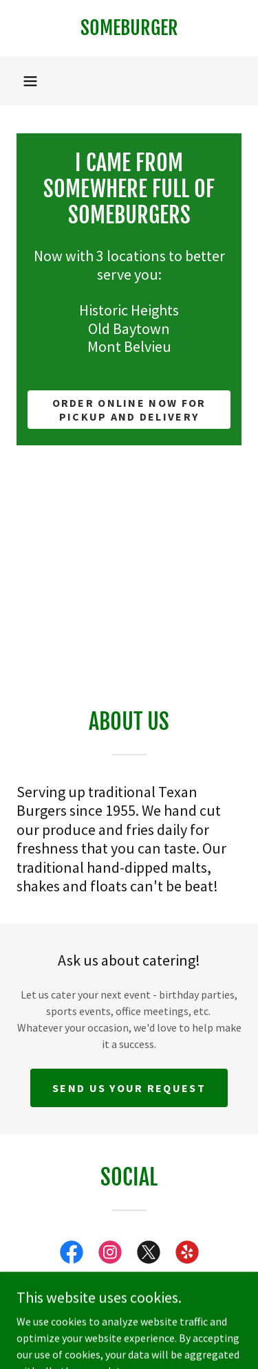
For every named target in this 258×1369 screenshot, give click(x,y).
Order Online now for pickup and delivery (129, 409)
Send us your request (129, 1088)
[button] (30, 81)
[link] (129, 28)
